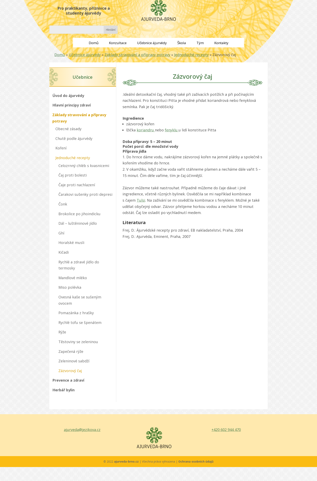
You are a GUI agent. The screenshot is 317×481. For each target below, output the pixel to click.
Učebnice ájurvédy (152, 42)
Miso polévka (69, 287)
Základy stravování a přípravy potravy (137, 54)
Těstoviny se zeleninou (78, 341)
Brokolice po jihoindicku (79, 213)
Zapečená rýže (70, 351)
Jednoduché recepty (191, 54)
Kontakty (221, 42)
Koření (61, 148)
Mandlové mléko (72, 277)
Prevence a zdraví (68, 380)
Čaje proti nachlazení (76, 184)
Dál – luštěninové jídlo (77, 223)
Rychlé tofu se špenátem (79, 322)
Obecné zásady (68, 128)
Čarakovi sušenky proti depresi (85, 194)
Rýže (62, 332)
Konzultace (118, 42)
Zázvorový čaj (70, 370)
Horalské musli (71, 242)
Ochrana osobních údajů (195, 461)
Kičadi (63, 252)
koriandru (146, 130)
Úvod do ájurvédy (68, 95)
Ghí (61, 233)
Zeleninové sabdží (73, 361)
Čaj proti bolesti (72, 175)
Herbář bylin (63, 389)
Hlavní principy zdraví (71, 105)
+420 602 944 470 (226, 429)
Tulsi (141, 200)
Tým (200, 42)
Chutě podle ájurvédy (73, 138)
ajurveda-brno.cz (126, 461)
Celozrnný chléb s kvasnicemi (83, 165)
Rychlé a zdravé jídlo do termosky (78, 265)
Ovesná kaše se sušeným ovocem (79, 300)
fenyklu (172, 130)
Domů (93, 42)
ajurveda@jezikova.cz (82, 429)
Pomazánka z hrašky (76, 312)
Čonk (62, 204)
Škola (181, 42)
